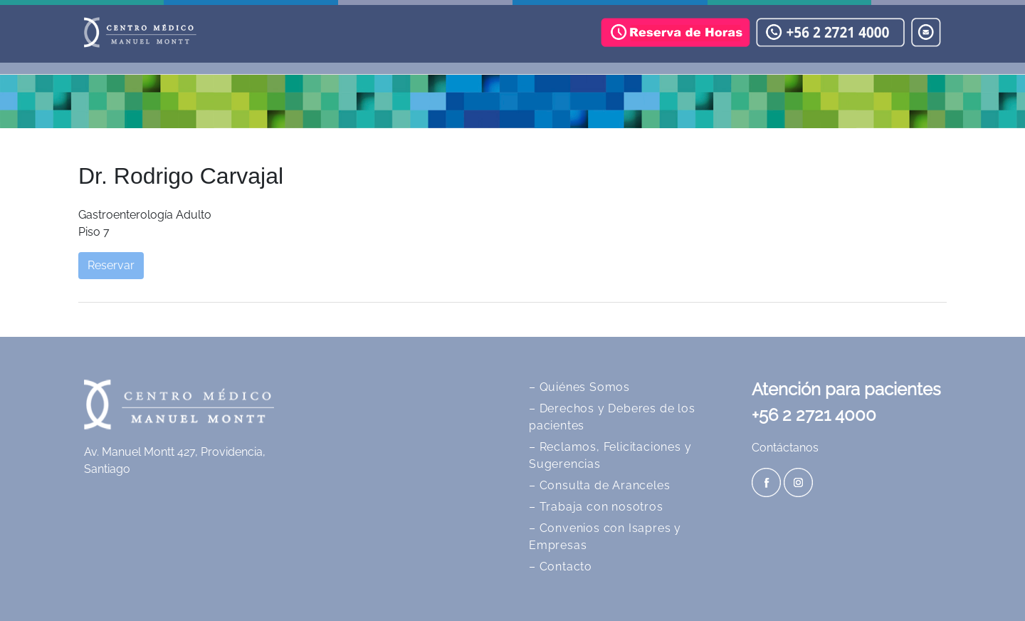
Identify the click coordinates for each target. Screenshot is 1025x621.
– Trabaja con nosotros (596, 506)
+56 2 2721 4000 (814, 415)
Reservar (111, 265)
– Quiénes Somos (579, 387)
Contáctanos (785, 447)
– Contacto (560, 566)
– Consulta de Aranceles (599, 485)
